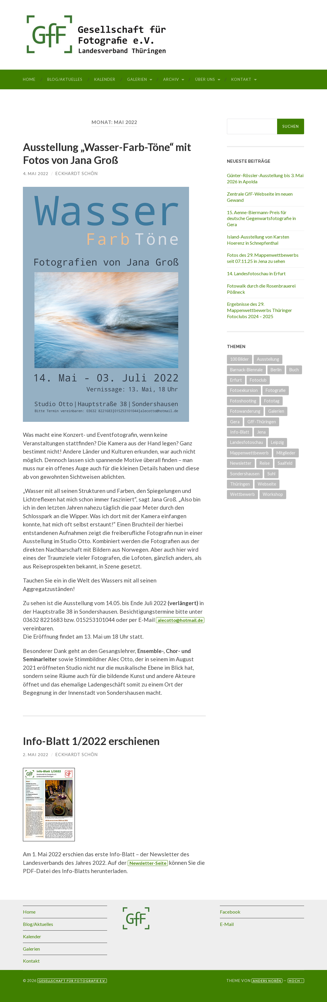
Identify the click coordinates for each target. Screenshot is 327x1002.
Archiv (171, 79)
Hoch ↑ (296, 980)
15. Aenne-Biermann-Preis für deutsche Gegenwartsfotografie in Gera (261, 218)
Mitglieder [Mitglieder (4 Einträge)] (286, 452)
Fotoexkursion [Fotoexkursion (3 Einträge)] (244, 390)
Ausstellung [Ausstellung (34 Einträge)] (268, 359)
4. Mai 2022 (35, 173)
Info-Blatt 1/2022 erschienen (91, 740)
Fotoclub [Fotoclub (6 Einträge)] (258, 379)
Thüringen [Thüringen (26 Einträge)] (240, 483)
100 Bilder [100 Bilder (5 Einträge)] (239, 359)
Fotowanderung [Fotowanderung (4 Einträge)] (245, 411)
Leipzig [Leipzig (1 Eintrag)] (277, 442)
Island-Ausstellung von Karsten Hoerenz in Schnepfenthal (258, 240)
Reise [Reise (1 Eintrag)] (264, 463)
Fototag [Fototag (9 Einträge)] (271, 400)
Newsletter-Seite (148, 862)
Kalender (104, 79)
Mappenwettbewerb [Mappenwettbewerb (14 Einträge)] (249, 452)
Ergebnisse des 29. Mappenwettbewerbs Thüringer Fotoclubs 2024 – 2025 (259, 310)
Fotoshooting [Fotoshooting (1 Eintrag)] (243, 400)
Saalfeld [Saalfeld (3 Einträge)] (285, 463)
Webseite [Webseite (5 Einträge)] (267, 483)
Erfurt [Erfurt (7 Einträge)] (236, 379)
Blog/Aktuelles (64, 79)
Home (29, 79)
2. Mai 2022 (35, 753)
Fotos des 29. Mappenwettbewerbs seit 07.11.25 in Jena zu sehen (263, 258)
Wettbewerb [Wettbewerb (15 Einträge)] (242, 494)
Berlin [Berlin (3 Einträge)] (276, 369)
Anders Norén (267, 980)
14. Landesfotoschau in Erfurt (256, 273)
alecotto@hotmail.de (181, 619)
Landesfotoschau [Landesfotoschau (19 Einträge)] (246, 442)
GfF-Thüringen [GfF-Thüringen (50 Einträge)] (261, 421)
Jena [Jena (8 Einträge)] (261, 431)
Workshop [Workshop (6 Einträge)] (273, 494)
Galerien (137, 79)
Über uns (205, 79)
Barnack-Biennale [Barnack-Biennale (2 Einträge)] (246, 369)
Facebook (230, 911)
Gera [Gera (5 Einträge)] (235, 421)
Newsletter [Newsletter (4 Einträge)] (241, 463)
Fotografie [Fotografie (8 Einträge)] (276, 390)
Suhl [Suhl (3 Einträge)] (271, 473)
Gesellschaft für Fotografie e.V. (72, 980)
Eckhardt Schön (76, 173)
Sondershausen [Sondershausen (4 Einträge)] (244, 473)
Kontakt (241, 79)
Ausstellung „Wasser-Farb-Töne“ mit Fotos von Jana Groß (107, 153)
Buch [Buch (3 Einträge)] (294, 369)
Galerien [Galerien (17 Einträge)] (276, 411)
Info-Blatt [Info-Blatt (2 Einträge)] (239, 431)
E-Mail (227, 923)
